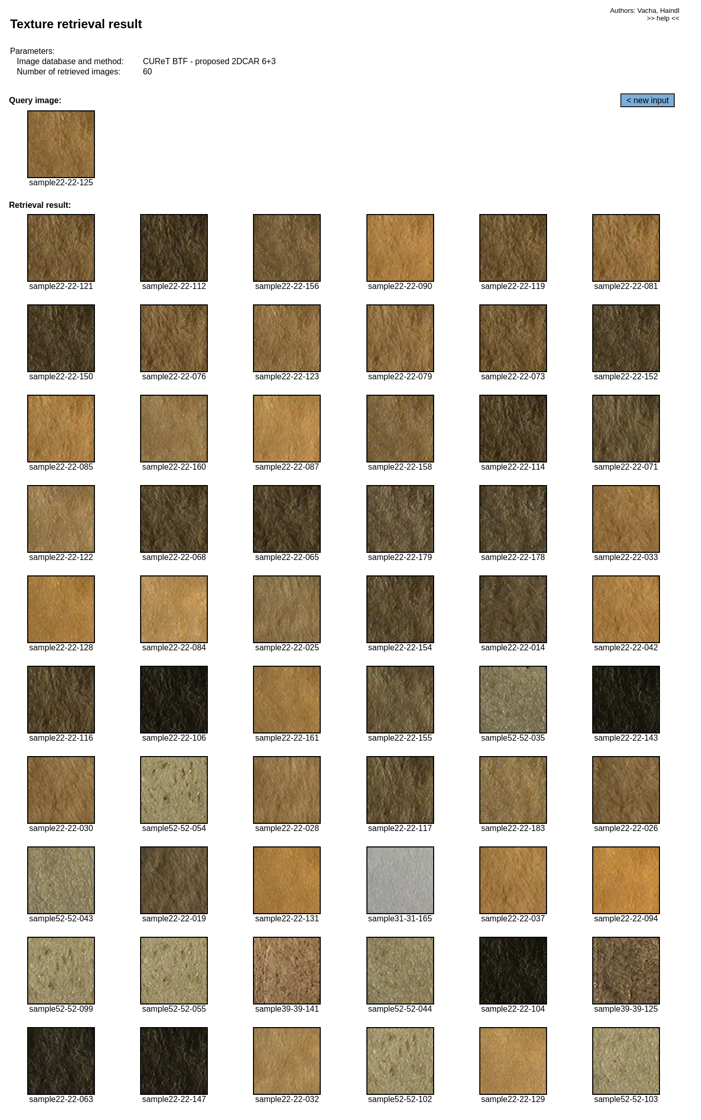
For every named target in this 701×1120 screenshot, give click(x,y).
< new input (648, 100)
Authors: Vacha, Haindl (644, 10)
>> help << (663, 18)
